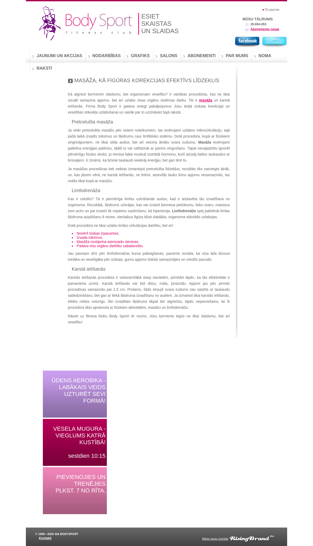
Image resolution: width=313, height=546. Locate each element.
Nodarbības (106, 56)
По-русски (272, 9)
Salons (168, 56)
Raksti (44, 68)
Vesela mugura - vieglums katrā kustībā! (79, 435)
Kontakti (45, 538)
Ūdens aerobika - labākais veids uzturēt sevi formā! (78, 390)
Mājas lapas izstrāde (215, 538)
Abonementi (202, 56)
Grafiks (140, 56)
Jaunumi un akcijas (59, 56)
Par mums (237, 56)
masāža (205, 100)
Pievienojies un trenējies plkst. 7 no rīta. (80, 484)
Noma (264, 56)
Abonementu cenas (264, 29)
